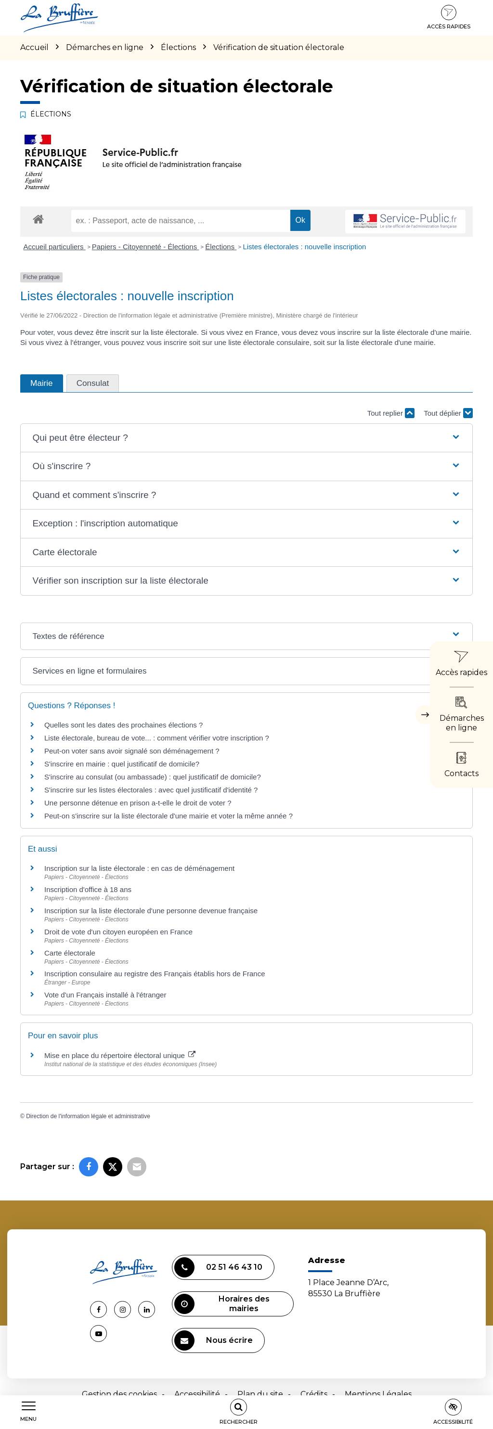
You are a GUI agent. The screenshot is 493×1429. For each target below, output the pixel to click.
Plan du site (260, 1394)
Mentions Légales (378, 1394)
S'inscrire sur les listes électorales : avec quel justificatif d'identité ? (151, 790)
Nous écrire (213, 1340)
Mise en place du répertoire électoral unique (119, 1055)
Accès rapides (448, 17)
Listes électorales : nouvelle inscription (304, 246)
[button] (246, 438)
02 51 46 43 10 (218, 1267)
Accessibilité (197, 1394)
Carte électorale (69, 953)
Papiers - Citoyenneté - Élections (145, 246)
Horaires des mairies (222, 1304)
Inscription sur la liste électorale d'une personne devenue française (151, 910)
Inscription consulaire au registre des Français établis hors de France (154, 974)
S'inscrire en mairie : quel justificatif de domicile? (121, 764)
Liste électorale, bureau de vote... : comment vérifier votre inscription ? (156, 738)
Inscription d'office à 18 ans (87, 889)
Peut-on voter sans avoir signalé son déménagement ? (132, 751)
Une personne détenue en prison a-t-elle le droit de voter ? (138, 803)
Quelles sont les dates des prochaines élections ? (123, 725)
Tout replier (391, 413)
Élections (220, 246)
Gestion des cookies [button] (119, 1394)
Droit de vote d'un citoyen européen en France (118, 932)
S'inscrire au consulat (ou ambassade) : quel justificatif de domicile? (152, 777)
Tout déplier (448, 413)
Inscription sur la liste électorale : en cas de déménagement (139, 868)
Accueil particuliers (55, 246)
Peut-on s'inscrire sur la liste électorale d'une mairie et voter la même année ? (168, 816)
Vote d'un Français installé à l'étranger (105, 995)
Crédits (313, 1394)
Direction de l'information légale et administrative (88, 1116)
